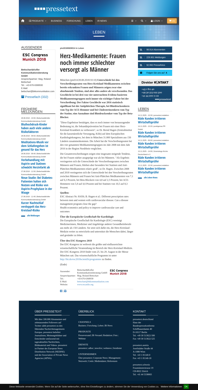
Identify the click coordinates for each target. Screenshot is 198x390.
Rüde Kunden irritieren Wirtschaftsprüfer (152, 120)
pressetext (82, 348)
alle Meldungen (33, 215)
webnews (107, 348)
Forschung (74, 21)
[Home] (23, 21)
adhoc (91, 348)
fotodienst (117, 348)
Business (56, 21)
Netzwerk (82, 361)
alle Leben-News (150, 177)
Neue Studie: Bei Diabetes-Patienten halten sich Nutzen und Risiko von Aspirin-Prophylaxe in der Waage (37, 185)
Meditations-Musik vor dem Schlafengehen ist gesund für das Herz (35, 146)
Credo (90, 361)
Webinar (82, 338)
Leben (89, 21)
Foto (115, 335)
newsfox (98, 348)
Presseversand (84, 335)
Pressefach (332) (34, 97)
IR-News (102, 21)
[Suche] (143, 21)
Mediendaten (100, 361)
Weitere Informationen (171, 386)
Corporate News (100, 358)
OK (186, 386)
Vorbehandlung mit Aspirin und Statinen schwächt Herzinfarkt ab (35, 163)
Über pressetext (85, 358)
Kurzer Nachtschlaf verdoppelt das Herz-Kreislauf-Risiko (33, 206)
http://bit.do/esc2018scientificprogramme (80, 259)
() (172, 21)
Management (114, 358)
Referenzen (112, 361)
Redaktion (107, 335)
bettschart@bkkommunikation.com (93, 281)
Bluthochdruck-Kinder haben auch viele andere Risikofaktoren (36, 128)
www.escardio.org (85, 284)
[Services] (134, 21)
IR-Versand (97, 335)
